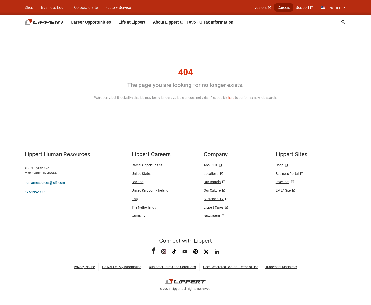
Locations (211, 174)
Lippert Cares (213, 207)
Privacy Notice (84, 267)
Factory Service (118, 7)
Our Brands (212, 182)
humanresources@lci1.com (45, 183)
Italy (135, 199)
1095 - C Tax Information (209, 22)
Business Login (53, 7)
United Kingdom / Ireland (150, 190)
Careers (284, 7)
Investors (259, 7)
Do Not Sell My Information (121, 267)
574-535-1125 (35, 192)
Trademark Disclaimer (281, 267)
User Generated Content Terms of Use (230, 267)
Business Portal (287, 174)
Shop (29, 7)
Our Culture (212, 190)
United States (141, 174)
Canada (137, 182)
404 (185, 72)
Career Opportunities (91, 22)
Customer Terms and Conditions (172, 267)
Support (302, 7)
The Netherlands (144, 207)
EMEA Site (283, 190)
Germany (138, 216)
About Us (210, 165)
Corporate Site (86, 7)
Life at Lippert (132, 22)
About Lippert (166, 22)
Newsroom (212, 216)
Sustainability (214, 199)
